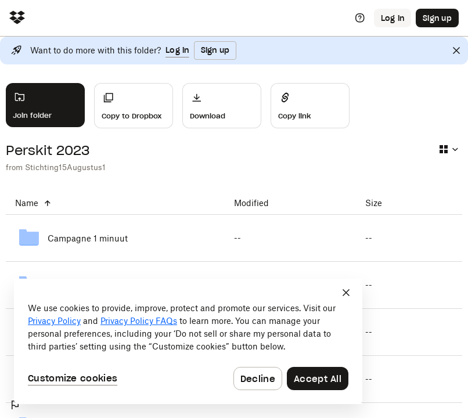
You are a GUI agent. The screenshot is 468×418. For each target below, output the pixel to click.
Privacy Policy (54, 321)
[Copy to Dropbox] (133, 105)
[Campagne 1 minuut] (115, 238)
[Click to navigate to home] (17, 18)
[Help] (360, 18)
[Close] (456, 50)
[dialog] (188, 341)
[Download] (221, 105)
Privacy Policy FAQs (138, 321)
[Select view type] (448, 149)
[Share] (310, 105)
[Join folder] (45, 105)
